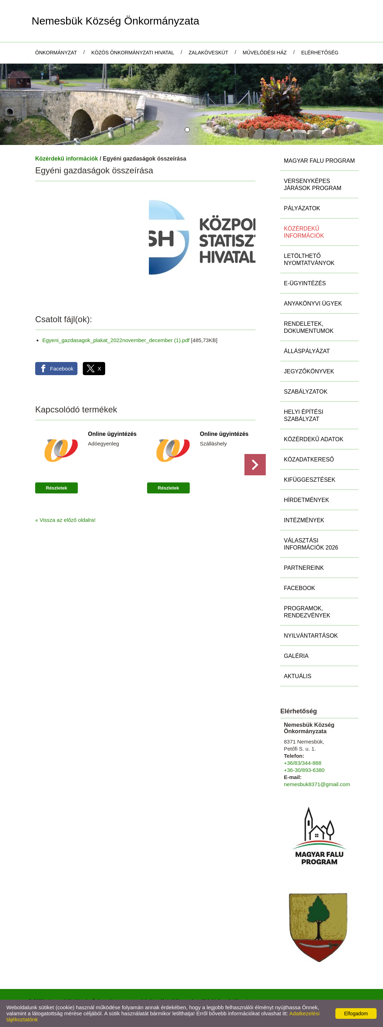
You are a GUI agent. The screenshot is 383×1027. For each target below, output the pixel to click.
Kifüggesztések (309, 480)
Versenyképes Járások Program (312, 184)
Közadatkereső (309, 459)
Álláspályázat (307, 351)
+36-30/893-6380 (304, 770)
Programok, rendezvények (307, 611)
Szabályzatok (306, 392)
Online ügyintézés (112, 434)
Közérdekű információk (66, 159)
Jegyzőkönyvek (309, 371)
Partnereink (304, 568)
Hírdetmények (306, 500)
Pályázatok (302, 208)
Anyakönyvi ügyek (313, 304)
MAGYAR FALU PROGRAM (319, 161)
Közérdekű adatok (313, 439)
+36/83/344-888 (303, 763)
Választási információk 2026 (311, 544)
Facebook (299, 588)
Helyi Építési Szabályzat (303, 415)
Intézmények (304, 520)
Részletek (56, 488)
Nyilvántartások (311, 636)
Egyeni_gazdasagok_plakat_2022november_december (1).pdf (115, 340)
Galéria (296, 656)
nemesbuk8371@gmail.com (317, 784)
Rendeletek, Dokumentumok (309, 327)
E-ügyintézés (305, 283)
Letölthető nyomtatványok (309, 259)
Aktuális (297, 676)
